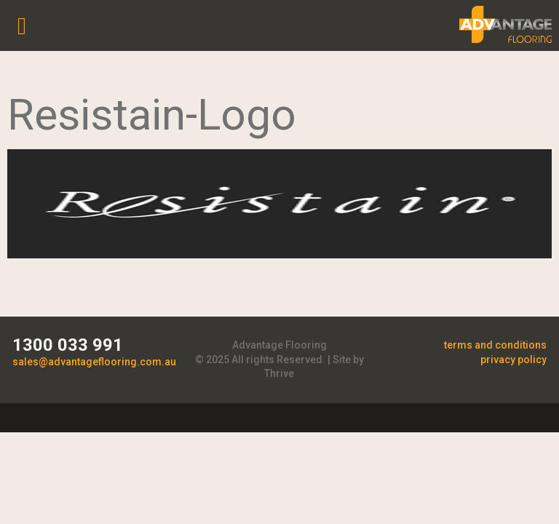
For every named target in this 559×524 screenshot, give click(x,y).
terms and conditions (495, 345)
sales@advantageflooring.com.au (94, 362)
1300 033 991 (67, 345)
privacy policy (513, 359)
